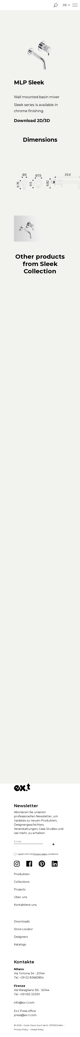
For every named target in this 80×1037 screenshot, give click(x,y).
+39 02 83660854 (32, 975)
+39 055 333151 (30, 992)
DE (66, 5)
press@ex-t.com (25, 1013)
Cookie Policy (37, 1027)
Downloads (22, 919)
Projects (19, 887)
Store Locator (23, 927)
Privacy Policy (21, 1027)
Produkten (22, 872)
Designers (21, 935)
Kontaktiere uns (25, 903)
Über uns (20, 895)
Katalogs (20, 942)
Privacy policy (40, 852)
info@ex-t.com (24, 1001)
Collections (21, 880)
